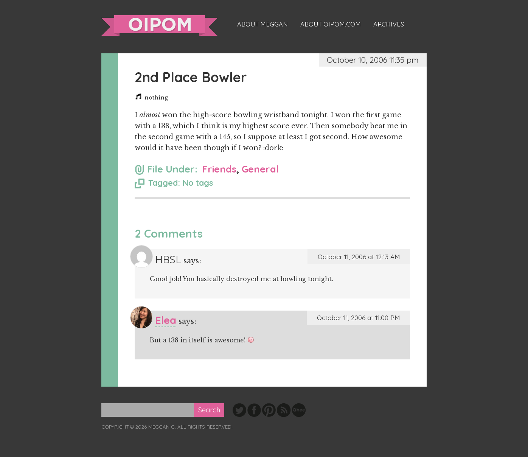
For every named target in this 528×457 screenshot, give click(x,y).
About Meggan (262, 24)
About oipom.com (330, 24)
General (260, 169)
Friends (219, 169)
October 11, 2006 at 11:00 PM (358, 318)
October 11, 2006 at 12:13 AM (359, 257)
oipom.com (159, 25)
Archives (388, 24)
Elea (165, 319)
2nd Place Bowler (191, 76)
